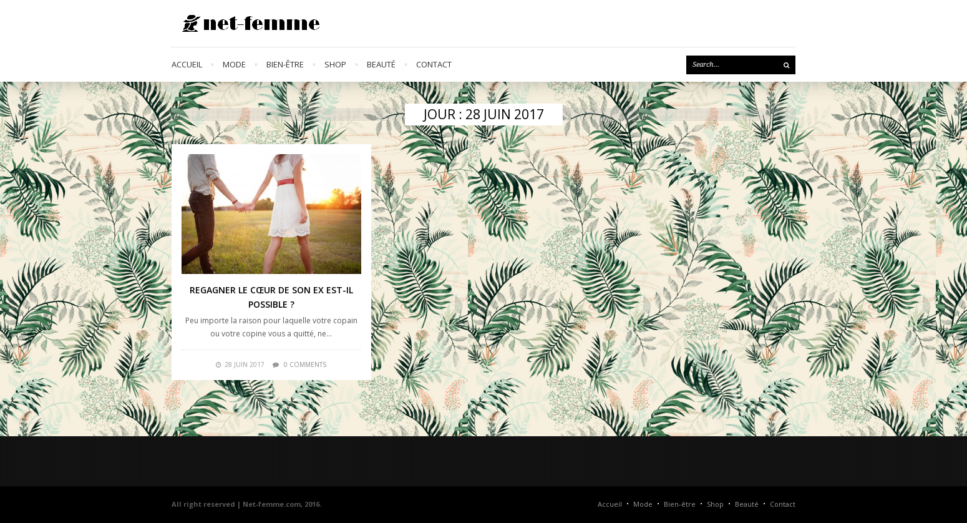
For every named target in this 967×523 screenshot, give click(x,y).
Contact (434, 64)
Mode (234, 64)
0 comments (305, 364)
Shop (335, 64)
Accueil (187, 64)
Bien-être (285, 64)
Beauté (381, 64)
